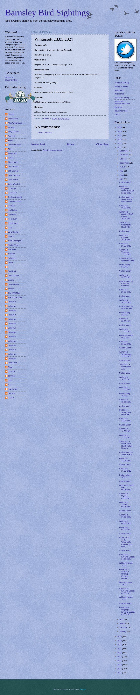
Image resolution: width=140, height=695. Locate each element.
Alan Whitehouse (15, 123)
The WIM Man (14, 293)
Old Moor (118, 107)
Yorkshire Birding (121, 83)
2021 (119, 147)
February (124, 627)
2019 (119, 640)
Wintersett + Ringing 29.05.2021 (125, 237)
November (124, 155)
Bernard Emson (14, 145)
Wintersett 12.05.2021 (125, 436)
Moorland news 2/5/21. (125, 583)
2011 (119, 673)
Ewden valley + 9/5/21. (125, 476)
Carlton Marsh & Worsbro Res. (126, 307)
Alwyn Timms (13, 132)
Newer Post (38, 144)
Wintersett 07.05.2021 (125, 516)
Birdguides (118, 90)
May (122, 179)
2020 (119, 636)
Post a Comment (45, 132)
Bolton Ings (119, 94)
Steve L (11, 289)
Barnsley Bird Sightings (47, 12)
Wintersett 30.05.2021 (125, 207)
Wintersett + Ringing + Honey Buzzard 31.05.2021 (126, 189)
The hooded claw (15, 297)
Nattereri (11, 254)
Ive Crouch (12, 219)
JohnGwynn (13, 223)
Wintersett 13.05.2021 (125, 430)
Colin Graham (14, 175)
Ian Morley (12, 210)
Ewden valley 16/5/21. (124, 394)
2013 (119, 665)
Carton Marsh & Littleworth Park (126, 259)
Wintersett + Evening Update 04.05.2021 (127, 557)
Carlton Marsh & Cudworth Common (126, 283)
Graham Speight (15, 197)
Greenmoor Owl (14, 201)
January (123, 631)
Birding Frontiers (121, 86)
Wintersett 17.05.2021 (125, 388)
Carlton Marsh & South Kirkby (126, 453)
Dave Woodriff (14, 184)
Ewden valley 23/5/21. (124, 313)
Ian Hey (11, 206)
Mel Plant (12, 249)
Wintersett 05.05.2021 (125, 528)
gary (10, 380)
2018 (119, 644)
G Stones (12, 188)
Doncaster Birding (121, 98)
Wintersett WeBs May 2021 (126, 336)
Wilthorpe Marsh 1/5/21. (126, 598)
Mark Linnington (14, 241)
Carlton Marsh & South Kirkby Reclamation (126, 199)
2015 (119, 656)
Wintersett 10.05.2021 (125, 470)
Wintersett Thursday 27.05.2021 (125, 252)
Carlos (10, 158)
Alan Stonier (13, 118)
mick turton (12, 389)
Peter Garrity (13, 275)
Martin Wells (13, 245)
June (122, 175)
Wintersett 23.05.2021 (125, 320)
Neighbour (12, 258)
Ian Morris (12, 214)
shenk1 (11, 398)
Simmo (11, 280)
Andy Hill (11, 136)
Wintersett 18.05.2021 (125, 378)
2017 (119, 648)
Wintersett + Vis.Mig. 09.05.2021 (125, 496)
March (122, 623)
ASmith (11, 114)
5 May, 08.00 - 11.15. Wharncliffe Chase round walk (125, 542)
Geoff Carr (12, 193)
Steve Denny (13, 284)
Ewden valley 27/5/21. (124, 266)
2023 (119, 139)
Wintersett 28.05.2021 (125, 244)
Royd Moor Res (120, 111)
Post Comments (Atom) (52, 150)
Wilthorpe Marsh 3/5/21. (126, 564)
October (123, 159)
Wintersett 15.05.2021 (125, 401)
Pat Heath (12, 271)
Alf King (11, 127)
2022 (119, 143)
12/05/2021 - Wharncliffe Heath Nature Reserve (126, 444)
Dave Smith (13, 180)
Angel (10, 140)
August (123, 167)
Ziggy (10, 367)
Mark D (11, 236)
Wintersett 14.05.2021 (125, 419)
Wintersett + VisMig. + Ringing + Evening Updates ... (124, 573)
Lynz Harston (13, 232)
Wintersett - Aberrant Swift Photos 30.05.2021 (126, 215)
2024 (119, 135)
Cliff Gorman (13, 171)
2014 (119, 661)
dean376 (11, 371)
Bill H (10, 149)
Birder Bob (12, 153)
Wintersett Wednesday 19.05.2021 (125, 354)
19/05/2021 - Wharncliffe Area (125, 366)
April (122, 619)
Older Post (102, 144)
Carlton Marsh (125, 182)
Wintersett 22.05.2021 (125, 330)
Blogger (83, 689)
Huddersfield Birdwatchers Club (122, 102)
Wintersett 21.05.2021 (125, 342)
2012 (119, 669)
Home (70, 144)
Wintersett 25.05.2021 (125, 291)
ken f (10, 384)
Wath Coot (12, 363)
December (124, 151)
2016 (119, 653)
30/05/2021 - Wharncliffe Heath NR (125, 225)
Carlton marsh (125, 550)
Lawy (10, 227)
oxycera (11, 393)
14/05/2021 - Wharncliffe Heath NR (125, 412)
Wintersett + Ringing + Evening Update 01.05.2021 (127, 610)
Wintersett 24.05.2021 (125, 301)
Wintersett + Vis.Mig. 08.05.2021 (125, 504)
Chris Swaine (13, 166)
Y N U (116, 115)
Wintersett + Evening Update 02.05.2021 (127, 591)
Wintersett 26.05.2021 (125, 276)
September (124, 163)
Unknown (12, 302)
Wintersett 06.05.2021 (125, 522)
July (121, 171)
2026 (119, 127)
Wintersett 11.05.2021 (125, 459)
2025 (119, 131)
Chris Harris (13, 162)
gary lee (11, 376)
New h (10, 262)
